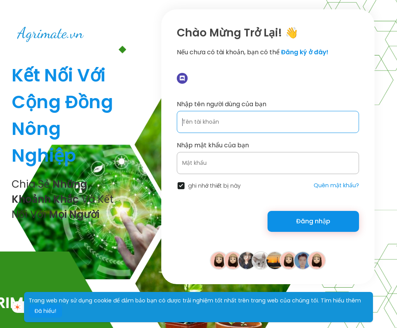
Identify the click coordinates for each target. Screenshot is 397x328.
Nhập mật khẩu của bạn (213, 145)
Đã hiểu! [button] (45, 311)
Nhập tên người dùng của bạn (221, 104)
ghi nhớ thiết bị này (214, 186)
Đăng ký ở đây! (304, 52)
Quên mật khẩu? (336, 185)
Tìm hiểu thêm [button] (341, 300)
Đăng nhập (313, 221)
